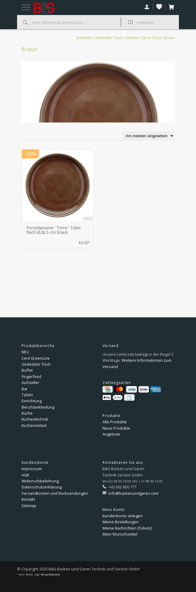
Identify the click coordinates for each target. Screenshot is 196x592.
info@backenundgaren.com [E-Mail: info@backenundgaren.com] (133, 493)
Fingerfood (31, 376)
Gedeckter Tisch (108, 37)
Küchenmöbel (34, 425)
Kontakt (28, 499)
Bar (25, 388)
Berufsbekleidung (38, 407)
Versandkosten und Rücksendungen (55, 493)
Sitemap (29, 505)
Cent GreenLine (36, 358)
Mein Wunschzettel (119, 534)
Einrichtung (32, 400)
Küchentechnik (35, 419)
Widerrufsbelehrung (40, 481)
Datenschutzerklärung (42, 487)
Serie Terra (152, 37)
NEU (25, 352)
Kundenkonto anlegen (122, 515)
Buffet (27, 370)
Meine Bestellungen (120, 521)
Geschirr (132, 37)
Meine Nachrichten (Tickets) (127, 528)
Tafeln (27, 394)
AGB (25, 475)
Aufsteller (30, 382)
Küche (27, 413)
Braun (169, 37)
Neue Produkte (116, 428)
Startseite (84, 37)
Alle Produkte (114, 421)
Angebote (111, 434)
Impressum (32, 468)
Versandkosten (50, 574)
